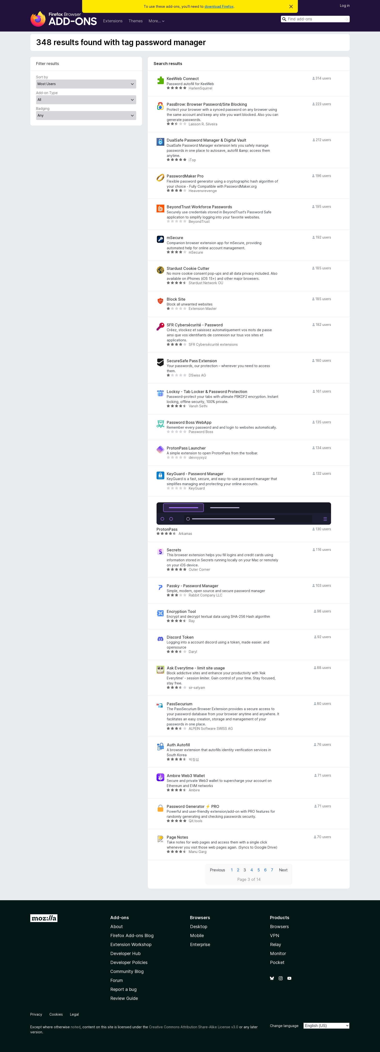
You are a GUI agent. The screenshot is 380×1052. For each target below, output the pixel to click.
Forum (116, 980)
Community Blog (127, 971)
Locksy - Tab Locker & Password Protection (207, 391)
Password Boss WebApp (189, 422)
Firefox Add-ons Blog (132, 935)
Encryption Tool (181, 611)
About (116, 926)
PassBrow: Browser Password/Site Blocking (207, 104)
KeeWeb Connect (183, 78)
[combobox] (315, 19)
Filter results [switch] (47, 63)
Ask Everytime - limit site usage (196, 668)
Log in (345, 5)
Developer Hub (125, 953)
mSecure (175, 237)
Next (283, 869)
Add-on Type (47, 93)
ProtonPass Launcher (186, 448)
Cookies (56, 1014)
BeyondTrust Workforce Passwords (199, 207)
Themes (135, 20)
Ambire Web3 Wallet (186, 775)
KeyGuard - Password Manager (195, 474)
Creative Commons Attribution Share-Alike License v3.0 (193, 1027)
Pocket (277, 962)
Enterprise (200, 944)
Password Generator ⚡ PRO (193, 806)
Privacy (36, 1014)
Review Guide (124, 998)
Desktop (198, 926)
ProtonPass (167, 529)
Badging (42, 108)
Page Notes (177, 837)
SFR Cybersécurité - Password (195, 325)
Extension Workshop (130, 944)
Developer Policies (129, 962)
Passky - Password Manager (192, 586)
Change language (284, 1026)
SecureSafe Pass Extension (192, 361)
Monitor (278, 953)
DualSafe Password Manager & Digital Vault (206, 140)
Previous (217, 869)
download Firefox (219, 6)
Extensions (113, 20)
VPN (274, 935)
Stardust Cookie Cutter (188, 268)
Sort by (42, 77)
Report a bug (123, 989)
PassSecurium (179, 704)
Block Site (176, 299)
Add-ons (119, 917)
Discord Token (180, 637)
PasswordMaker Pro (185, 176)
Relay (275, 944)
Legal (74, 1014)
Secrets (174, 550)
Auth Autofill (178, 745)
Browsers (279, 926)
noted (75, 1027)
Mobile (197, 935)
